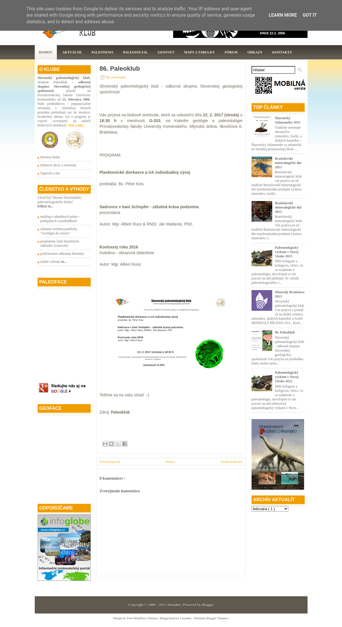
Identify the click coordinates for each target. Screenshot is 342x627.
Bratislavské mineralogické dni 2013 (288, 163)
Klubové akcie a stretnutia (58, 165)
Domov (46, 52)
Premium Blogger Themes (211, 618)
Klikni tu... (45, 206)
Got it (310, 15)
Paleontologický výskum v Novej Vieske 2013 (286, 252)
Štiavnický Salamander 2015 (287, 120)
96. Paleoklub (285, 332)
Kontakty (282, 52)
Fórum (231, 52)
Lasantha (186, 618)
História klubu (50, 157)
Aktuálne (72, 52)
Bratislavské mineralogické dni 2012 (288, 207)
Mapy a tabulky (199, 52)
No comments (116, 77)
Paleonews (102, 52)
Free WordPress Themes (143, 618)
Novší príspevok (110, 461)
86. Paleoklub (120, 68)
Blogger (208, 605)
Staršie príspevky (231, 461)
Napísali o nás (50, 173)
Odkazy (255, 52)
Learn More (283, 15)
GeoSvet (166, 52)
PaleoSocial (135, 52)
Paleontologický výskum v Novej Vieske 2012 (286, 377)
